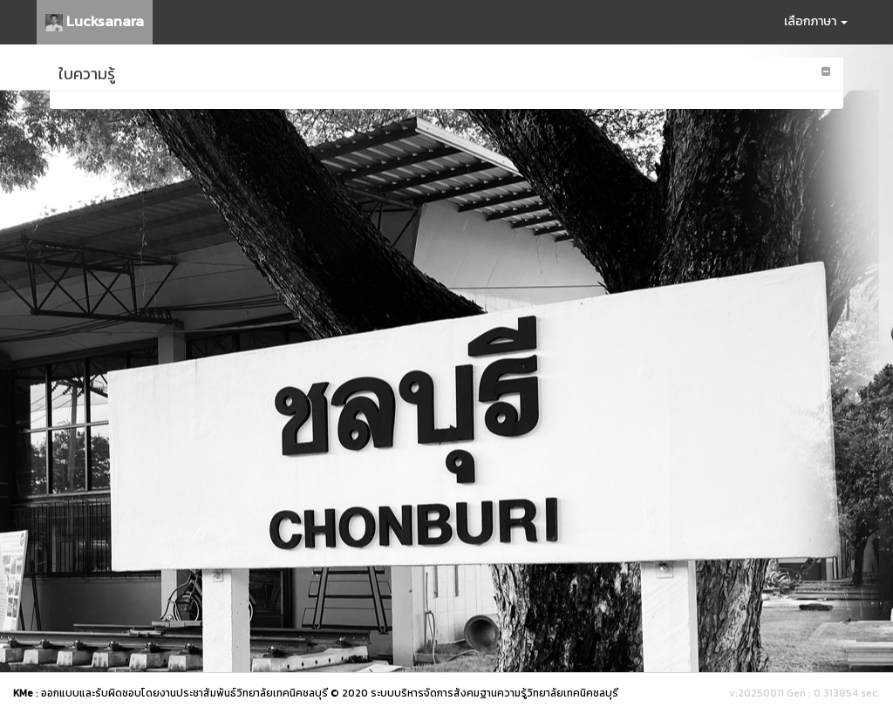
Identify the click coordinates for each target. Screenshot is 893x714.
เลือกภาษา (816, 21)
